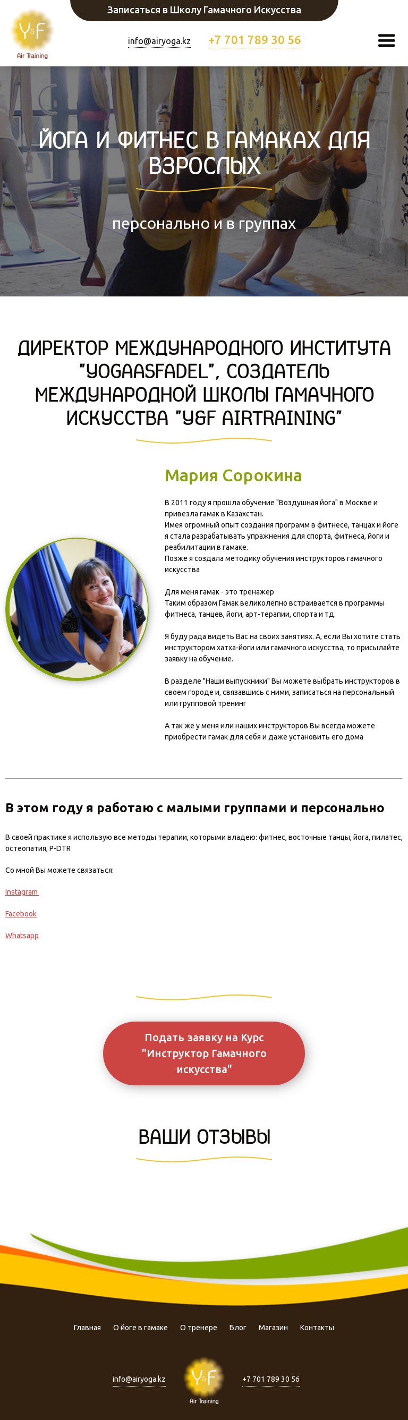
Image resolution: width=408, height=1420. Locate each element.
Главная (87, 1327)
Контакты (317, 1327)
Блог (238, 1327)
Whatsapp (22, 935)
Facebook (21, 913)
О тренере (198, 1327)
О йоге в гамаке (140, 1327)
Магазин (273, 1327)
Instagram (22, 892)
